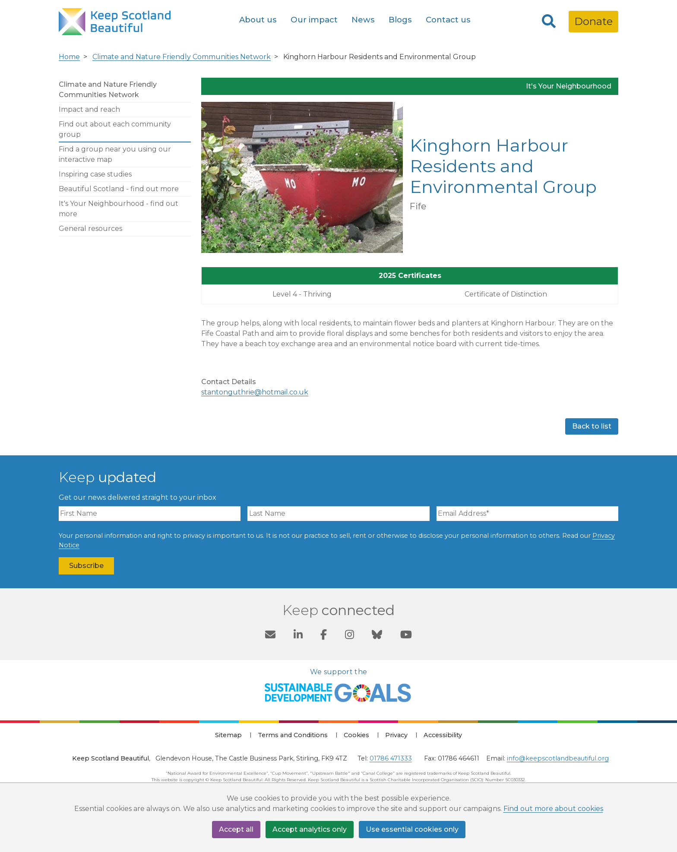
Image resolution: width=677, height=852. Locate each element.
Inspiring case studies (95, 174)
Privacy (396, 735)
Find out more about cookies (553, 809)
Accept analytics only (309, 829)
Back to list (591, 426)
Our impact (314, 20)
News (363, 20)
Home (69, 57)
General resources (90, 228)
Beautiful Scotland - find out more (119, 189)
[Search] (548, 21)
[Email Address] (527, 513)
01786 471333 (391, 758)
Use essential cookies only (412, 829)
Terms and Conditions (293, 735)
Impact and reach (89, 109)
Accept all (236, 829)
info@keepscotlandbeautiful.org (558, 758)
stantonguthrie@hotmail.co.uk (254, 392)
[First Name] (149, 513)
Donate (593, 21)
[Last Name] (338, 513)
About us (258, 20)
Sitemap (228, 735)
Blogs (400, 20)
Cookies (356, 735)
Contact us (448, 20)
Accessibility (443, 735)
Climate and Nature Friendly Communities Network (181, 57)
